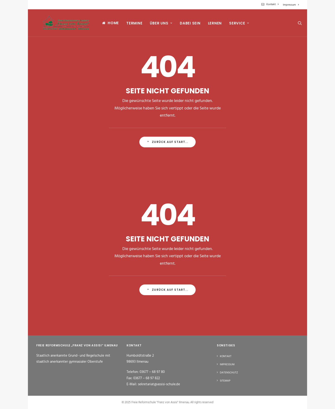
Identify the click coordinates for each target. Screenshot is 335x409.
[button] (297, 24)
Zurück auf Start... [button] (167, 142)
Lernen (211, 24)
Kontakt (272, 4)
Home (109, 24)
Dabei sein (186, 24)
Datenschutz (229, 372)
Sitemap (225, 381)
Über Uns (157, 24)
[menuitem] (270, 4)
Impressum (291, 5)
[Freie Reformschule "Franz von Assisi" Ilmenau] (63, 24)
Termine (131, 24)
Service (235, 24)
